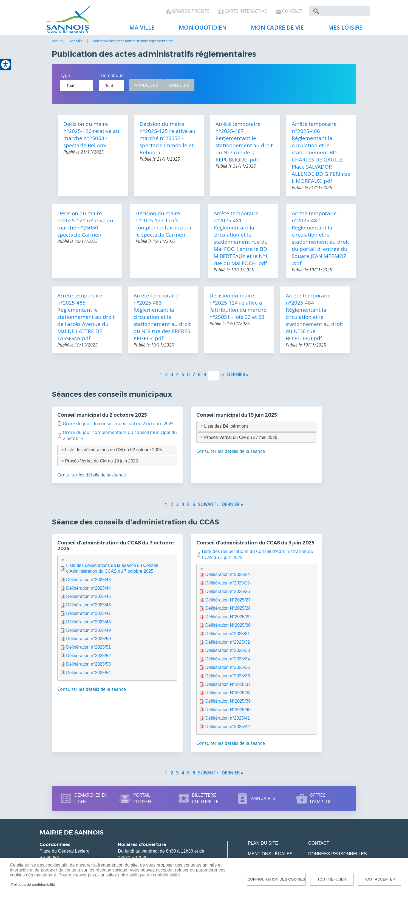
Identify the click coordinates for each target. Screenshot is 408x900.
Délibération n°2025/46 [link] (88, 607)
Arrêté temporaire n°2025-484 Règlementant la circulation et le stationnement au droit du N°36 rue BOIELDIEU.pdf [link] (314, 319)
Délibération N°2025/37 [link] (228, 686)
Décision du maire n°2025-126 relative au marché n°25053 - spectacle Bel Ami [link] (91, 137)
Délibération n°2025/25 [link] (227, 585)
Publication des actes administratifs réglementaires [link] (131, 43)
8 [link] (199, 377)
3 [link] (172, 377)
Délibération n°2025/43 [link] (88, 582)
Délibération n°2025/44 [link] (88, 590)
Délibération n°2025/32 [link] (227, 644)
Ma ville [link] (140, 30)
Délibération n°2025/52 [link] (88, 657)
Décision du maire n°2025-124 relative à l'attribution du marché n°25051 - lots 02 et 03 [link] (238, 308)
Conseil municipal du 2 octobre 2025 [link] (102, 417)
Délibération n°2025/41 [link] (227, 720)
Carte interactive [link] (246, 12)
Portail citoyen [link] (142, 800)
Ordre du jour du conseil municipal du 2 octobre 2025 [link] (118, 426)
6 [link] (188, 377)
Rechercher (316, 12)
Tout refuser (331, 879)
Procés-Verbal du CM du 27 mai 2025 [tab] (238, 439)
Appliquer (146, 87)
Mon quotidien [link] (200, 30)
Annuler (179, 87)
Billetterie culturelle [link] (205, 800)
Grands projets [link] (190, 12)
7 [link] (193, 377)
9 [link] (204, 377)
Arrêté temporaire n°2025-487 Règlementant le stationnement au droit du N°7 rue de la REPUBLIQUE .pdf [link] (244, 144)
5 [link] (183, 377)
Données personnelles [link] (337, 856)
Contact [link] (292, 12)
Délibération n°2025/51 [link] (88, 649)
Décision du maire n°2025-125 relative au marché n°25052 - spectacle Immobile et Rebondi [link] (167, 140)
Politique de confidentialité (33, 884)
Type (65, 78)
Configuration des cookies (276, 879)
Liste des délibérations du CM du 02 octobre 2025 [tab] (111, 452)
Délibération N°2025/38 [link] (228, 695)
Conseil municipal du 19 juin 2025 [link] (236, 417)
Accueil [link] (57, 43)
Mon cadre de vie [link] (275, 30)
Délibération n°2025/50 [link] (88, 641)
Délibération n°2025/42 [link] (227, 728)
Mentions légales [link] (270, 856)
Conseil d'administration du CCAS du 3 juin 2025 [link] (255, 545)
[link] (5, 64)
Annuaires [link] (263, 801)
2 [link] (166, 377)
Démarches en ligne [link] (90, 800)
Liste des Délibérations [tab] (224, 428)
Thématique (111, 78)
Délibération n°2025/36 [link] (227, 678)
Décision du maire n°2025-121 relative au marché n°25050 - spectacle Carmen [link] (85, 226)
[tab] (117, 620)
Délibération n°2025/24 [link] (227, 577)
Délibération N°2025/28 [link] (228, 610)
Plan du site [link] (263, 845)
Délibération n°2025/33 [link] (227, 653)
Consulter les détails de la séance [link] (91, 477)
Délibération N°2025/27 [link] (228, 602)
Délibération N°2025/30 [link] (228, 627)
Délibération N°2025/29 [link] (228, 619)
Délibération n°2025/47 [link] (88, 615)
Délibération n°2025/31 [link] (227, 636)
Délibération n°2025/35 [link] (227, 669)
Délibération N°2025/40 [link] (228, 711)
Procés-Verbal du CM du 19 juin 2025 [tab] (99, 463)
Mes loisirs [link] (343, 30)
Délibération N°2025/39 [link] (228, 703)
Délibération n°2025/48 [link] (88, 624)
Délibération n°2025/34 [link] (227, 661)
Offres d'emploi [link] (320, 800)
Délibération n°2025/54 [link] (88, 674)
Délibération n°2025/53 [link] (88, 666)
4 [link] (177, 377)
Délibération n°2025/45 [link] (88, 599)
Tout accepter (379, 879)
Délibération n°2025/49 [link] (88, 632)
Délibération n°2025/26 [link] (227, 593)
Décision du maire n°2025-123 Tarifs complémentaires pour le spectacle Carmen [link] (163, 226)
